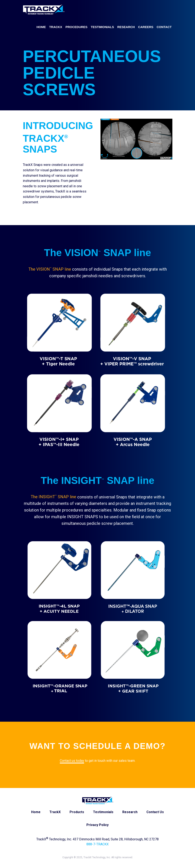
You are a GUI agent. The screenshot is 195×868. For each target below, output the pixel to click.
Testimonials (102, 27)
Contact (164, 27)
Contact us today (72, 761)
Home (41, 27)
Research (126, 27)
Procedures (76, 27)
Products (77, 812)
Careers (145, 27)
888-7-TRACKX (97, 844)
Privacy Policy (97, 825)
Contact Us (155, 812)
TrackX (55, 27)
